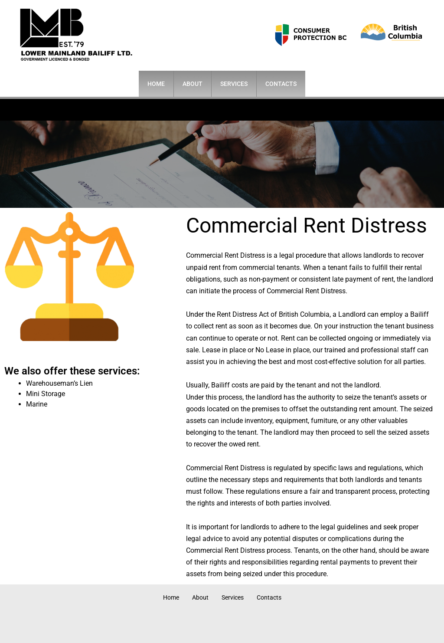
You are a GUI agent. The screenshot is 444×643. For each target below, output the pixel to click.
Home (156, 83)
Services (234, 83)
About (192, 83)
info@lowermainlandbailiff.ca (354, 109)
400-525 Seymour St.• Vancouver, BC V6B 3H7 (210, 109)
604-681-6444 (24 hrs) (78, 109)
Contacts (281, 83)
